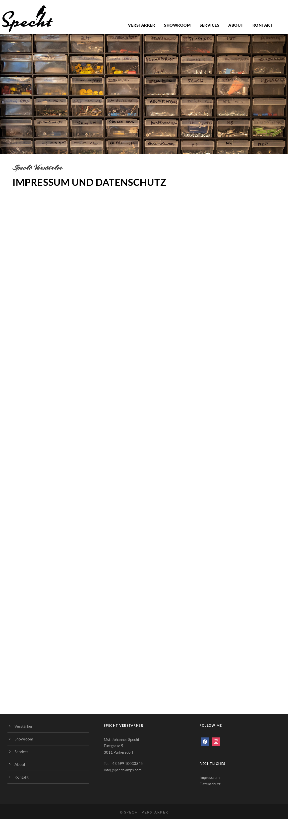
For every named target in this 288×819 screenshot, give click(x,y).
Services (209, 25)
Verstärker (141, 25)
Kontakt (262, 25)
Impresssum (210, 777)
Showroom (177, 25)
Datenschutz (210, 784)
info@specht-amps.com (122, 770)
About (235, 25)
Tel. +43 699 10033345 (123, 763)
